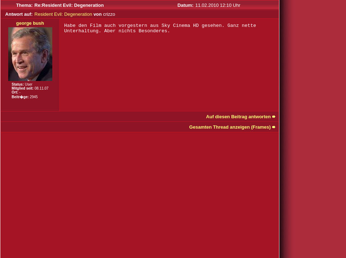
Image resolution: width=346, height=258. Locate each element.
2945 (34, 97)
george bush (30, 23)
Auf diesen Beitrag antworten (238, 116)
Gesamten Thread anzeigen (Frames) (230, 127)
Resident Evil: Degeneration (63, 14)
